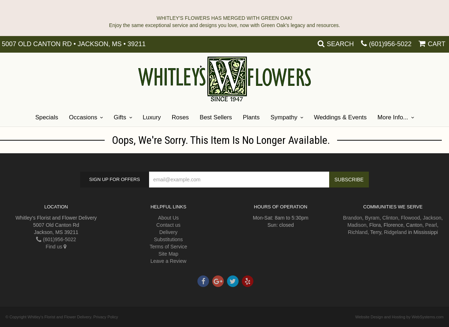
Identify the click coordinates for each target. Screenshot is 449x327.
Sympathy (283, 117)
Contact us (168, 225)
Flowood (410, 218)
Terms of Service (168, 246)
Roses (180, 117)
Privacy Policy (105, 317)
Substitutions (168, 239)
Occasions (83, 117)
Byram (372, 218)
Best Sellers (216, 117)
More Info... (393, 117)
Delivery (168, 232)
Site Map (168, 254)
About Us (168, 218)
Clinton (390, 218)
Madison (356, 225)
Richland (357, 232)
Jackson (432, 218)
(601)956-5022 (390, 44)
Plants (251, 117)
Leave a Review (169, 261)
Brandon (352, 218)
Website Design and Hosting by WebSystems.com (399, 317)
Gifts (120, 117)
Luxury (152, 117)
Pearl (431, 225)
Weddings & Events (340, 117)
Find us (56, 246)
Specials (46, 117)
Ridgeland (395, 232)
